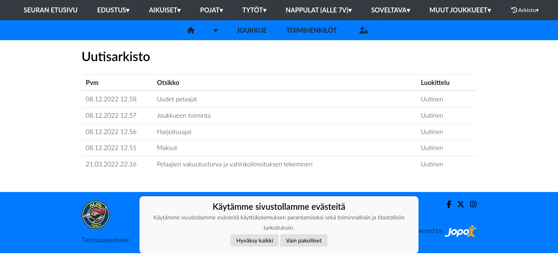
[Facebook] (446, 204)
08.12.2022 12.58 (111, 99)
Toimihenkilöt (311, 30)
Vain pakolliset (304, 240)
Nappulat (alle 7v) (319, 10)
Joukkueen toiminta (184, 115)
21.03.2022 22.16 (111, 164)
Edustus (113, 10)
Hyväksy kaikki (254, 240)
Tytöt (254, 10)
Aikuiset (164, 10)
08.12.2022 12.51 (111, 147)
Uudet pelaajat (177, 99)
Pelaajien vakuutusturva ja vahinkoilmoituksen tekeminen (234, 164)
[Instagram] (470, 204)
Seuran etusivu (51, 10)
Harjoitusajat (174, 131)
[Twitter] (457, 204)
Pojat (211, 10)
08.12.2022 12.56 (111, 131)
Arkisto (525, 10)
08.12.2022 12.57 (111, 115)
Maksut (167, 147)
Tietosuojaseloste (105, 240)
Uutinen (432, 99)
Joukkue (252, 30)
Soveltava (390, 10)
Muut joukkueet (460, 10)
